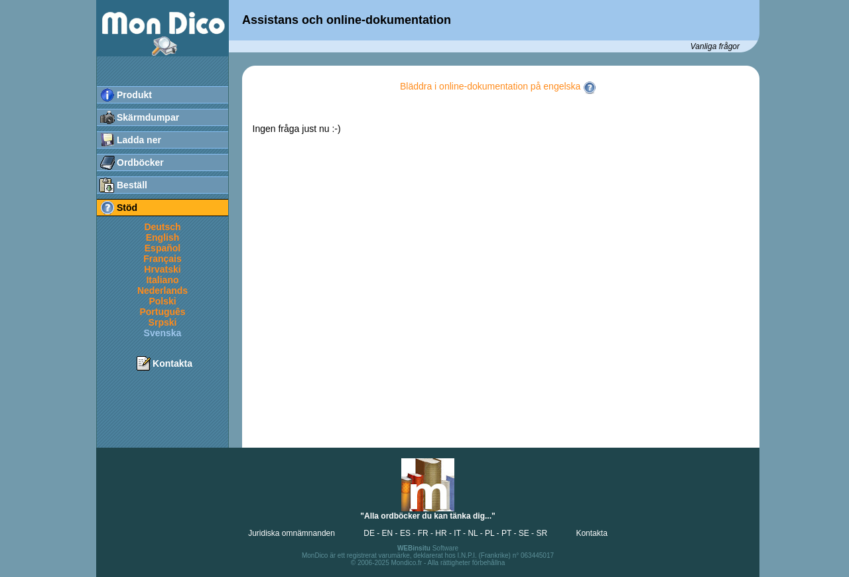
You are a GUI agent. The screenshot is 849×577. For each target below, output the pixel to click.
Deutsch (162, 227)
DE (369, 533)
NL (473, 533)
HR (440, 533)
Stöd (127, 207)
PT (506, 533)
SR (541, 533)
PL (489, 533)
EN (387, 533)
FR (423, 533)
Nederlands (162, 290)
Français (162, 258)
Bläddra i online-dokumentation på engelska (498, 86)
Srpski (163, 322)
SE (524, 533)
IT (457, 533)
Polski (162, 301)
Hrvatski (162, 269)
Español (162, 248)
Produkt (134, 95)
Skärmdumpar (148, 117)
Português (162, 311)
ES (405, 533)
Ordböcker (140, 162)
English (163, 237)
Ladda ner (139, 140)
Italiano (162, 280)
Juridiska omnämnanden (291, 533)
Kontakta (172, 363)
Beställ (132, 185)
